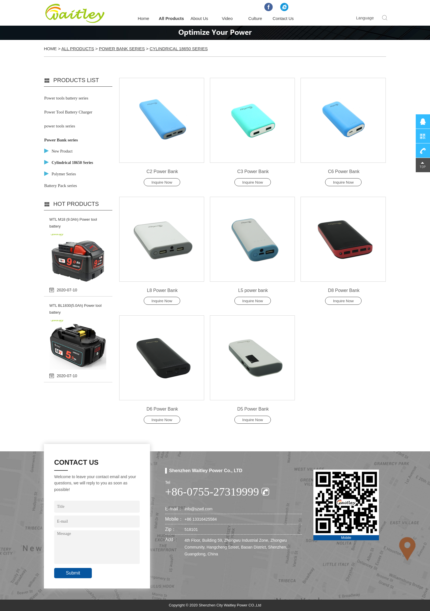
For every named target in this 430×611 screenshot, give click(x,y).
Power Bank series (122, 48)
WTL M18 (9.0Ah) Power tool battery (73, 222)
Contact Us (283, 18)
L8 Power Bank (162, 290)
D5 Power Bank (253, 409)
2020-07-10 (67, 290)
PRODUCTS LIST (76, 80)
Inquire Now (161, 182)
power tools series (59, 126)
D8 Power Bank (344, 290)
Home (143, 18)
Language (365, 18)
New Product (62, 151)
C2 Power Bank (162, 171)
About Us (199, 18)
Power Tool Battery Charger (68, 112)
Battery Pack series (60, 185)
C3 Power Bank (253, 171)
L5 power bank (253, 290)
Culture (255, 18)
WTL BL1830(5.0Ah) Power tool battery (75, 308)
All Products (171, 18)
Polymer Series (64, 174)
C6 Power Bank (344, 171)
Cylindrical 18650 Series (179, 48)
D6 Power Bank (162, 409)
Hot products (76, 204)
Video (227, 18)
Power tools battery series (66, 98)
